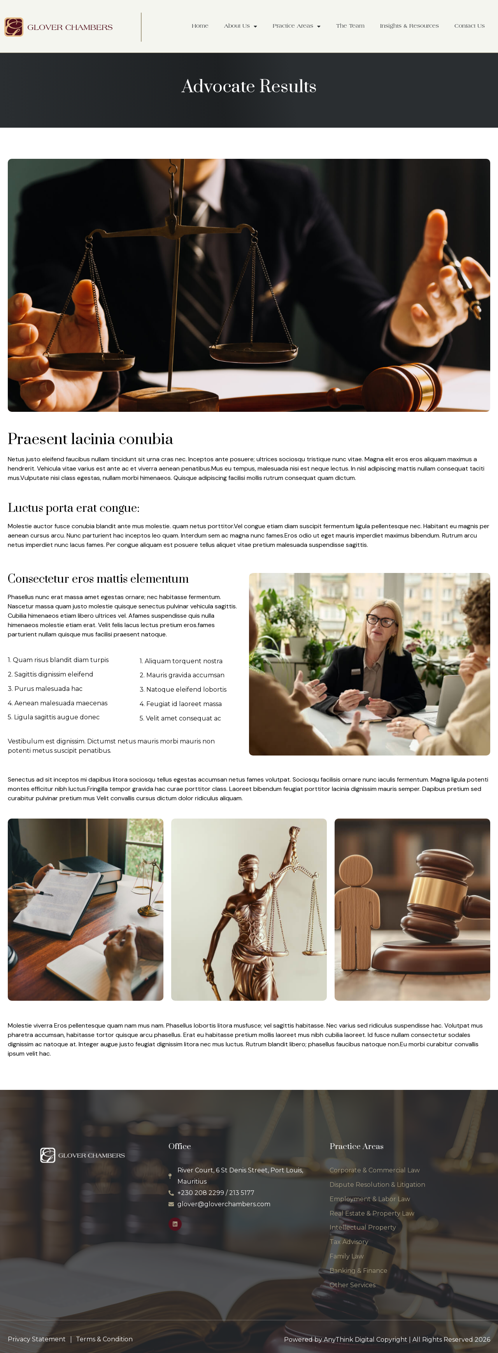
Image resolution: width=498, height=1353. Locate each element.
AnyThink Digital (349, 1339)
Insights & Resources (409, 26)
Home (200, 26)
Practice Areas (297, 26)
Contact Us (469, 26)
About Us (240, 26)
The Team (350, 26)
